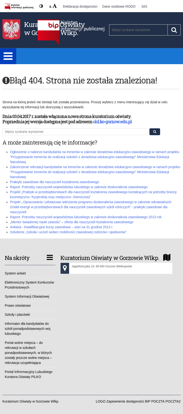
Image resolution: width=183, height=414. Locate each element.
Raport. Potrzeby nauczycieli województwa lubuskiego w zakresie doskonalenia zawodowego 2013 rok (86, 217)
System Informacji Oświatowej (27, 296)
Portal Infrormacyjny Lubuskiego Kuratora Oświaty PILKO (28, 374)
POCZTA (158, 401)
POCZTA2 (173, 401)
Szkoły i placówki (17, 314)
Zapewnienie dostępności (125, 401)
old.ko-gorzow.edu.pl (112, 121)
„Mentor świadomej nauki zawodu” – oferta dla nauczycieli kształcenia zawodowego (71, 222)
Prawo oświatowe (18, 305)
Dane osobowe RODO (118, 6)
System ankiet (15, 273)
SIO (144, 6)
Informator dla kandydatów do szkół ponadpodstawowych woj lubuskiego (27, 329)
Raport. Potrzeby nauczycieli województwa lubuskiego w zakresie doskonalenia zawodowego (78, 187)
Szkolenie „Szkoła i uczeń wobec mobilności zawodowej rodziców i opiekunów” (68, 232)
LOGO (100, 401)
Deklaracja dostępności (80, 6)
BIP (147, 401)
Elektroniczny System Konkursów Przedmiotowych (29, 284)
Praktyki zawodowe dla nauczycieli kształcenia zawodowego (54, 182)
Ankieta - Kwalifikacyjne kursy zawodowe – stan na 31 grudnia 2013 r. (61, 227)
